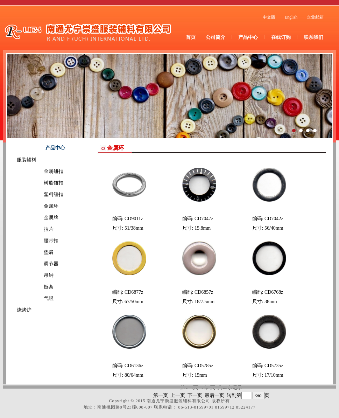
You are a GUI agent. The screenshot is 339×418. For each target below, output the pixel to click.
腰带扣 (41, 240)
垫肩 (39, 252)
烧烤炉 (24, 310)
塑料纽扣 (43, 194)
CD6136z (134, 365)
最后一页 (214, 395)
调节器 (41, 263)
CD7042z (273, 218)
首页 (191, 37)
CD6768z (273, 292)
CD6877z (134, 292)
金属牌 (41, 217)
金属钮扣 (43, 171)
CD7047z (204, 218)
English (291, 17)
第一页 (160, 395)
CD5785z (204, 365)
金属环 (41, 206)
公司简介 (215, 37)
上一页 (177, 395)
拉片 (39, 229)
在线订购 (281, 37)
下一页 (195, 395)
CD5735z (273, 365)
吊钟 (39, 275)
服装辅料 (26, 159)
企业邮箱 (315, 17)
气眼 (39, 298)
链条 (39, 287)
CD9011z (134, 218)
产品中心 (248, 37)
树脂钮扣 (43, 183)
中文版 (269, 17)
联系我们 (313, 37)
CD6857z (204, 292)
